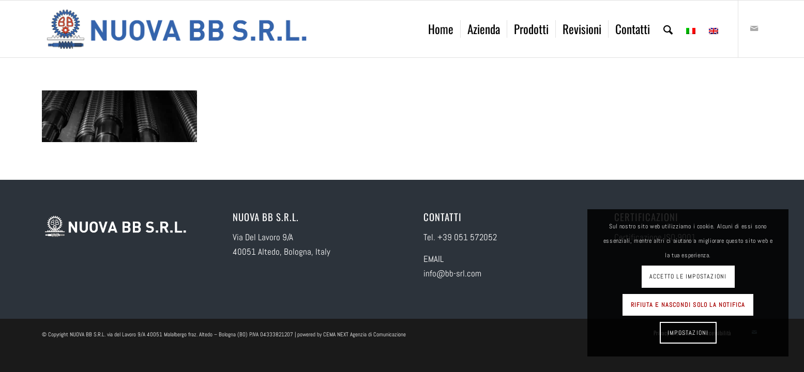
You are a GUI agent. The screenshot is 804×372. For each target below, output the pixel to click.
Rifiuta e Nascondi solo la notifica (688, 305)
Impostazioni (688, 333)
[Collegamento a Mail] (754, 28)
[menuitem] (440, 29)
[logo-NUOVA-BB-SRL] (177, 29)
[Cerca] (668, 29)
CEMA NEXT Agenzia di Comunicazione (364, 334)
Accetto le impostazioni (688, 276)
